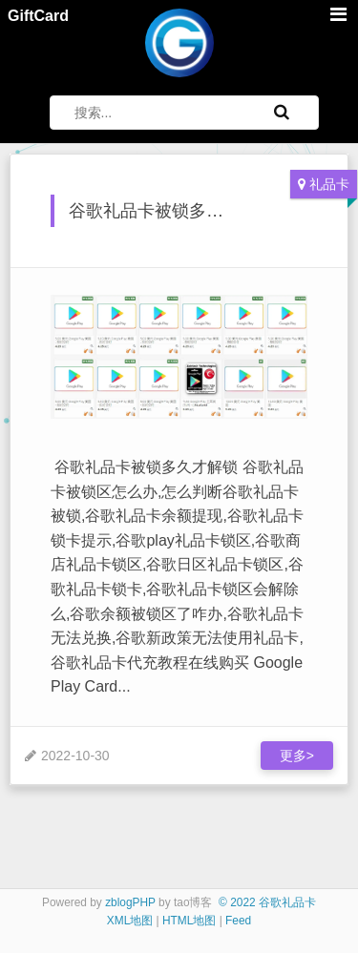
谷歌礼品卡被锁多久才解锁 (172, 210)
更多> (297, 755)
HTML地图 (189, 920)
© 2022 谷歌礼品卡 (267, 902)
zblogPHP (130, 902)
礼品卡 (329, 184)
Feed (238, 920)
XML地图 (130, 920)
